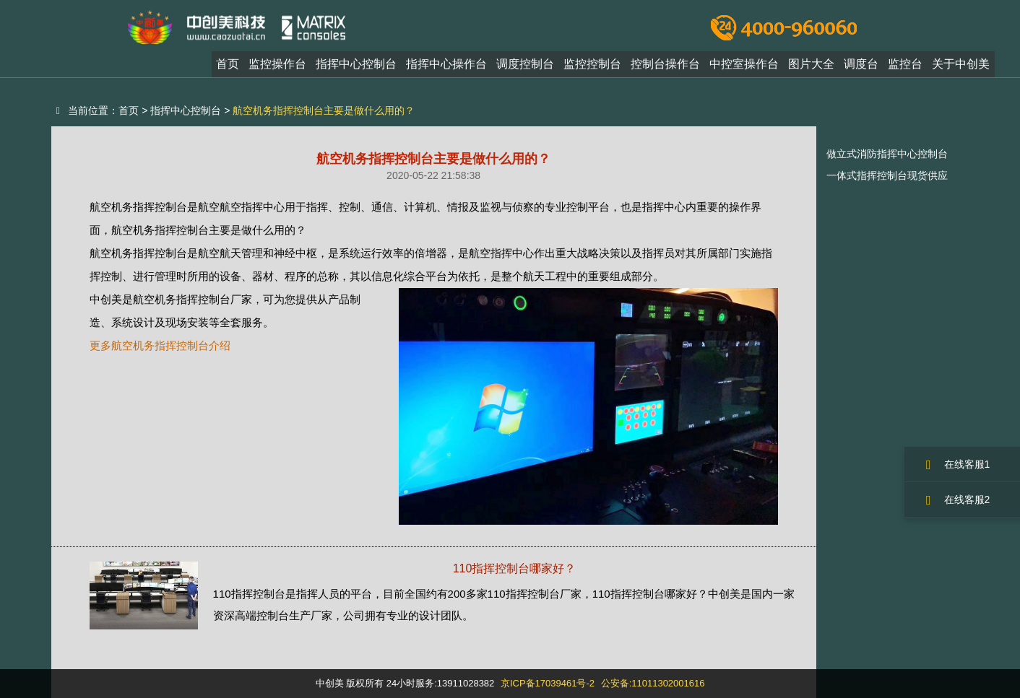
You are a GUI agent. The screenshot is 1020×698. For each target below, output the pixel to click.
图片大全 (811, 67)
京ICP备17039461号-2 (548, 683)
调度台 (861, 67)
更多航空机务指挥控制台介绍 (160, 345)
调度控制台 (525, 67)
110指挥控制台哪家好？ (514, 568)
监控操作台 (277, 67)
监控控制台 (592, 67)
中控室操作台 (744, 67)
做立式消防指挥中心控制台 (887, 154)
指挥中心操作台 (446, 67)
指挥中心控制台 (356, 67)
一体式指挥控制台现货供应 (887, 175)
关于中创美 (961, 67)
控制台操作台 (665, 67)
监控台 (905, 67)
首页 (227, 67)
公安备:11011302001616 (653, 683)
